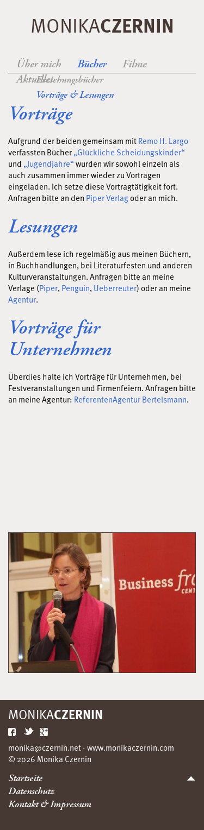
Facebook (13, 731)
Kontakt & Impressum (49, 804)
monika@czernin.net (44, 747)
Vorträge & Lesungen (75, 95)
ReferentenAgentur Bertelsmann (130, 399)
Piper (48, 288)
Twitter (29, 731)
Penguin (75, 288)
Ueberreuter (115, 288)
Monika (102, 24)
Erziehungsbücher (69, 79)
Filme (134, 64)
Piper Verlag (106, 198)
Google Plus (45, 731)
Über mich (38, 64)
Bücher (91, 64)
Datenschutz (31, 791)
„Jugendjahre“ (49, 163)
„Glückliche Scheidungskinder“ (129, 152)
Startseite (25, 778)
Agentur (22, 299)
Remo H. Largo (163, 141)
